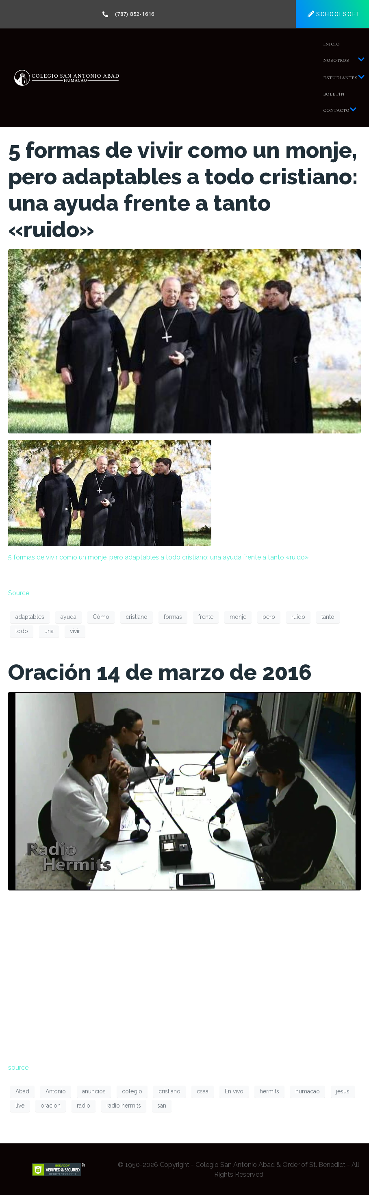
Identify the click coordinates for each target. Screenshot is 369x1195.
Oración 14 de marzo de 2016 (160, 672)
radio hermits (123, 1105)
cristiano (137, 617)
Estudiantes (344, 78)
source (18, 1067)
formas (173, 617)
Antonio (56, 1091)
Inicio (331, 44)
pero (269, 617)
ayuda (68, 617)
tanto (327, 617)
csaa (202, 1091)
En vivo (234, 1091)
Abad (22, 1091)
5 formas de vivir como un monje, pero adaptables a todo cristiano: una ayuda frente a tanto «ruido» (183, 189)
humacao (307, 1091)
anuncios (94, 1091)
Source (18, 593)
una (49, 631)
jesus (342, 1091)
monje (238, 617)
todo (21, 631)
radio (83, 1105)
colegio (132, 1091)
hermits (269, 1091)
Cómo (101, 617)
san (161, 1105)
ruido (298, 617)
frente (205, 617)
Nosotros (344, 60)
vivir (75, 631)
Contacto (340, 110)
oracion (51, 1105)
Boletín (333, 94)
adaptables (29, 617)
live (19, 1105)
